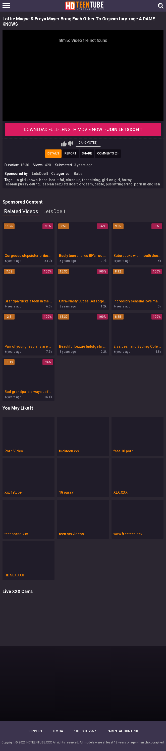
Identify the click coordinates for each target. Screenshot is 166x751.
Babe (78, 174)
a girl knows (27, 180)
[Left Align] (7, 6)
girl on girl (111, 180)
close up (73, 180)
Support (34, 731)
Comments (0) (108, 153)
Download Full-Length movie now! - (83, 129)
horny (127, 180)
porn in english (147, 184)
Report (70, 153)
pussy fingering (119, 184)
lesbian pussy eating (22, 184)
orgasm (86, 184)
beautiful (56, 180)
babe (43, 180)
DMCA (58, 731)
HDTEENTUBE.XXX (39, 742)
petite (99, 184)
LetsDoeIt (40, 174)
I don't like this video (70, 143)
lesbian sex (51, 184)
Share (87, 153)
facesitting (91, 180)
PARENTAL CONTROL (122, 731)
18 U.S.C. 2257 (85, 731)
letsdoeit (70, 184)
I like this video (64, 143)
